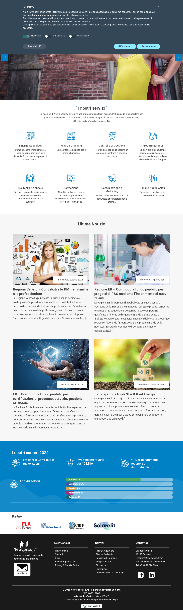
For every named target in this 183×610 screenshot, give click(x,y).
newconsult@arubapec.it (153, 561)
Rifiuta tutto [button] (124, 46)
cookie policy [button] (81, 15)
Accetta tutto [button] (149, 46)
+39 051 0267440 (149, 565)
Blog (57, 558)
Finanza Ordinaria (104, 554)
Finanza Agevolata (105, 550)
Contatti (59, 554)
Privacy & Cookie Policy (67, 565)
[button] (158, 7)
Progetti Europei (104, 561)
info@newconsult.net (152, 558)
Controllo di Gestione (106, 558)
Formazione (102, 569)
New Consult (61, 550)
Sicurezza (101, 565)
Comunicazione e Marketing (110, 572)
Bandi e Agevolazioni (65, 561)
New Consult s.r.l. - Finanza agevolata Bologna (96, 589)
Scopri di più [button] (34, 46)
